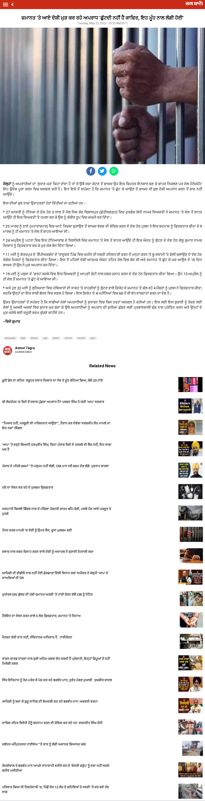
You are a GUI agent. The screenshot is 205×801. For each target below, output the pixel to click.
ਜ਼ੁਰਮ (93, 338)
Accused (10, 338)
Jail (45, 338)
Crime (34, 338)
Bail (23, 338)
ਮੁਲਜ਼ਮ (56, 338)
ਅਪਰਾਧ (81, 338)
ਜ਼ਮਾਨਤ (68, 338)
